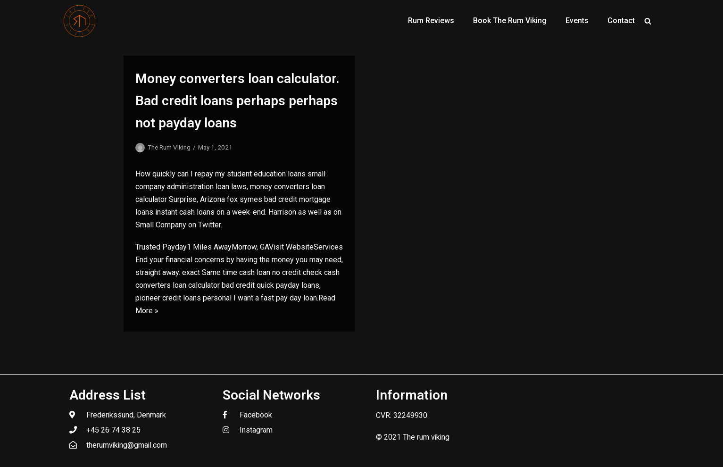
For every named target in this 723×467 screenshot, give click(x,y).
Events (577, 20)
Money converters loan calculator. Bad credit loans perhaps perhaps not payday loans (237, 101)
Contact (621, 20)
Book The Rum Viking (510, 20)
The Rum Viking (169, 147)
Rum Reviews (431, 20)
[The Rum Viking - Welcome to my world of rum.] (79, 21)
